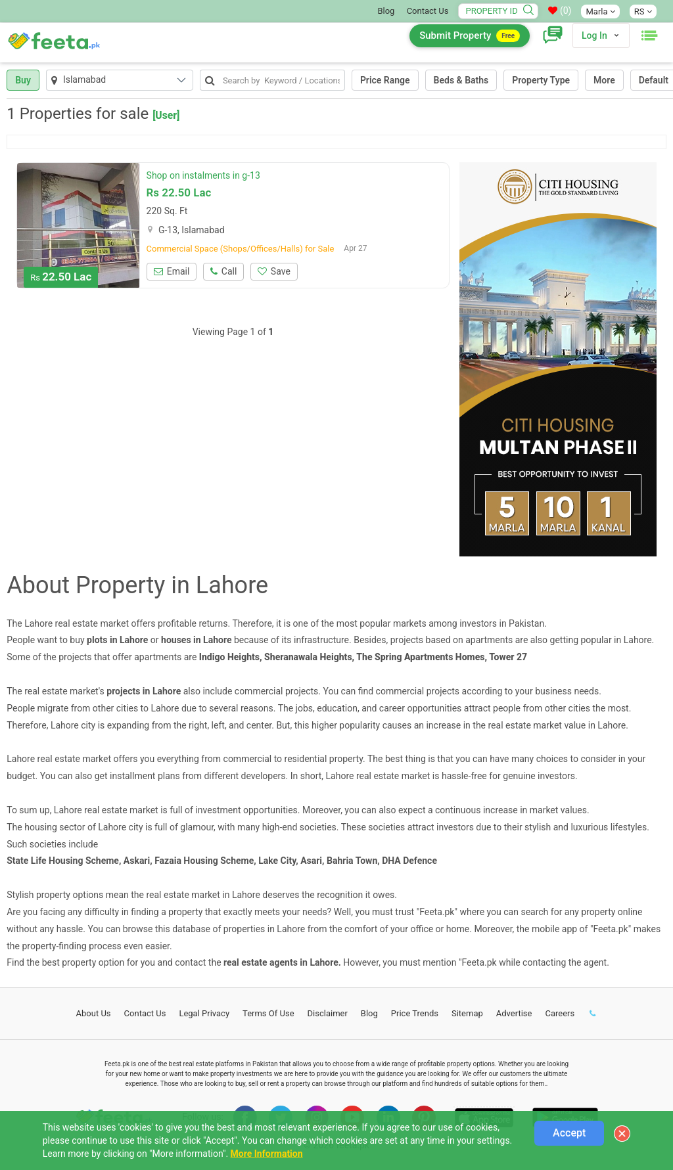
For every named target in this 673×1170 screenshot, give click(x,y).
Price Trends (414, 1013)
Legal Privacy (204, 1013)
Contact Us (428, 11)
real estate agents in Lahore (280, 962)
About (93, 1013)
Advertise (514, 1013)
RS (643, 11)
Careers (559, 1013)
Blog (385, 11)
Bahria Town (352, 860)
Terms (268, 1013)
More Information (267, 1153)
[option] (78, 225)
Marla (600, 11)
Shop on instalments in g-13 (203, 175)
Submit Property (469, 36)
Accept (569, 1133)
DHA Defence (409, 860)
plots (97, 640)
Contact (145, 1013)
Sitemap (467, 1013)
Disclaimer (328, 1013)
